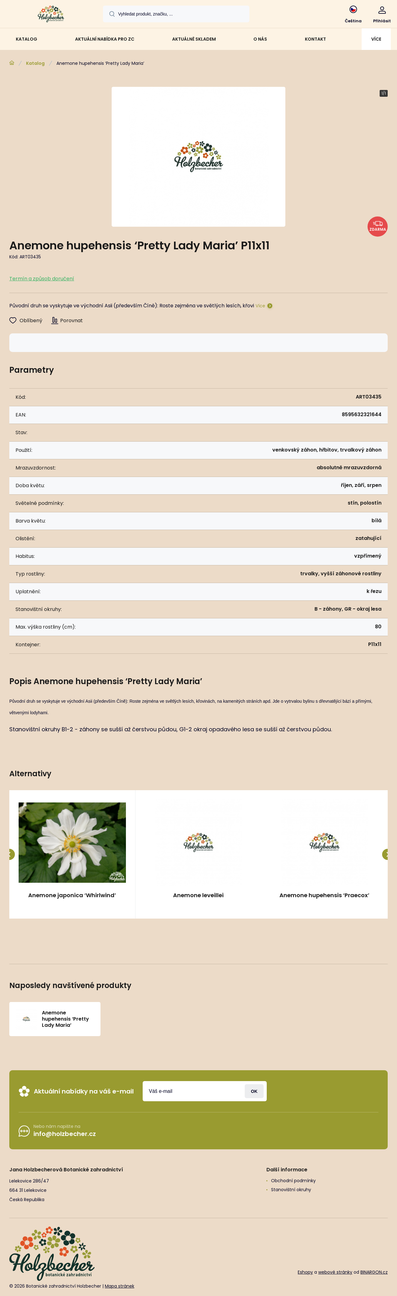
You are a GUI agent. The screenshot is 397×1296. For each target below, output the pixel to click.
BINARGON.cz (374, 1272)
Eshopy (305, 1272)
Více (260, 306)
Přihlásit (254, 1091)
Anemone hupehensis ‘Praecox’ (324, 895)
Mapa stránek (119, 1286)
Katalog (35, 63)
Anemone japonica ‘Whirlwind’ (72, 895)
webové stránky (335, 1272)
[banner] (51, 15)
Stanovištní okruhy (291, 1190)
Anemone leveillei (198, 895)
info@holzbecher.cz (64, 1133)
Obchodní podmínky (293, 1181)
